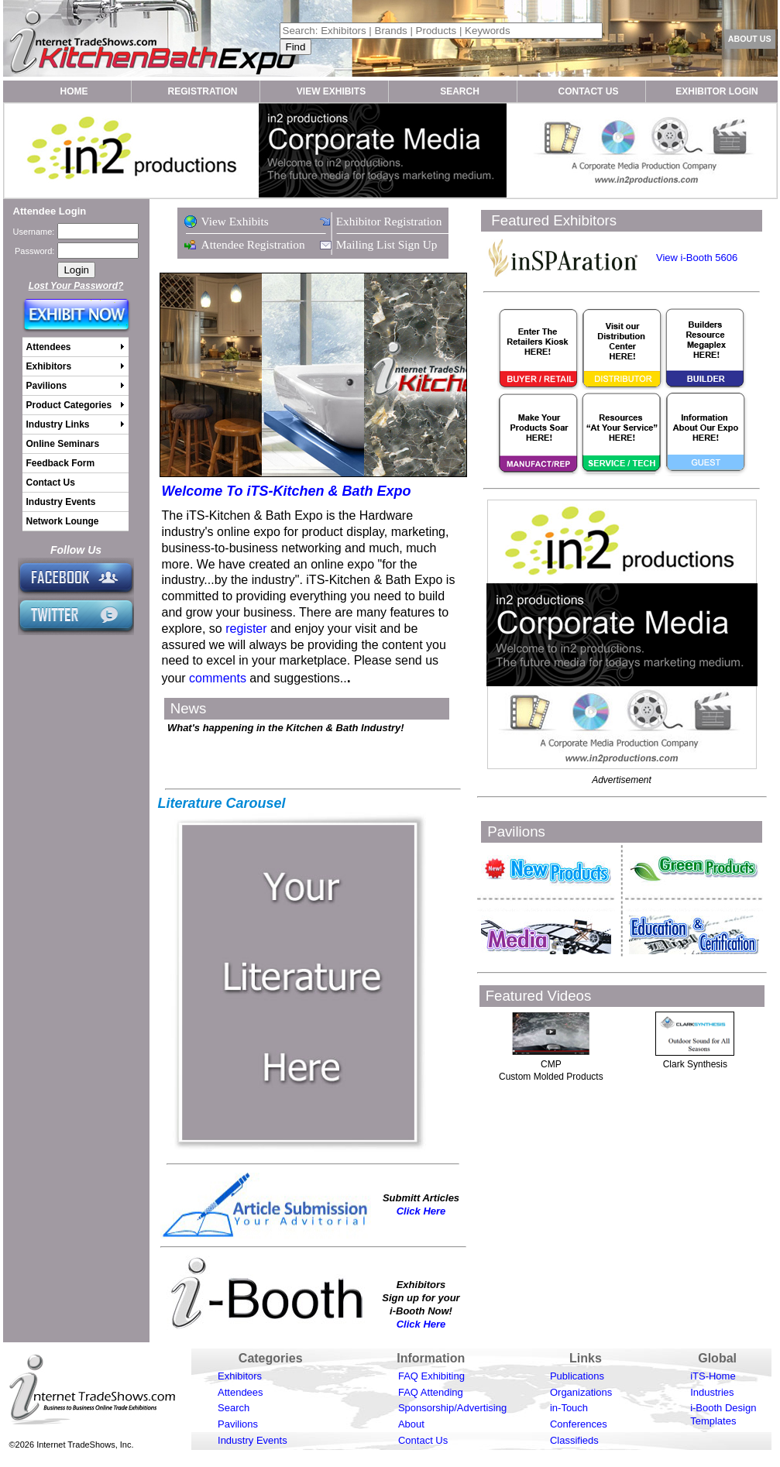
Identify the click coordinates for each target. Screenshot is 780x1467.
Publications (577, 1376)
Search (233, 1408)
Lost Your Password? (76, 285)
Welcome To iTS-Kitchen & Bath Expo (286, 491)
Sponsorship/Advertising (452, 1408)
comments (217, 678)
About (411, 1424)
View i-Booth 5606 (696, 257)
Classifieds (574, 1440)
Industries (712, 1392)
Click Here (421, 1211)
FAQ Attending (430, 1392)
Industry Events (252, 1440)
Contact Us (423, 1440)
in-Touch (569, 1408)
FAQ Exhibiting (431, 1376)
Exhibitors (240, 1376)
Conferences (578, 1424)
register (245, 628)
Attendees (240, 1392)
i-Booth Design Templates (723, 1414)
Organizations (581, 1392)
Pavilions (238, 1424)
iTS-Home (713, 1376)
